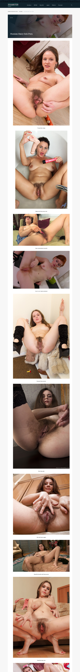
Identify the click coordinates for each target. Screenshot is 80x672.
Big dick (42, 5)
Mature (54, 5)
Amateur (29, 5)
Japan (47, 5)
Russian (60, 5)
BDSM (35, 5)
